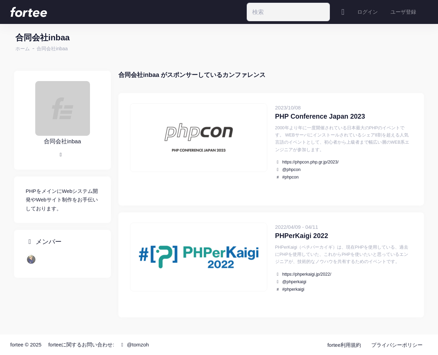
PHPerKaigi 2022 (301, 235)
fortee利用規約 (344, 345)
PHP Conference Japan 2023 (320, 116)
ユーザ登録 (403, 12)
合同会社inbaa (52, 48)
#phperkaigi (293, 289)
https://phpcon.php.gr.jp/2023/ (310, 162)
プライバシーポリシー (397, 345)
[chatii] (31, 259)
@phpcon (291, 169)
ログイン (367, 12)
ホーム (22, 48)
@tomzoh (134, 344)
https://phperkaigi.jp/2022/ (306, 274)
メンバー (44, 242)
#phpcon (290, 177)
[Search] (288, 12)
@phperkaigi (294, 281)
